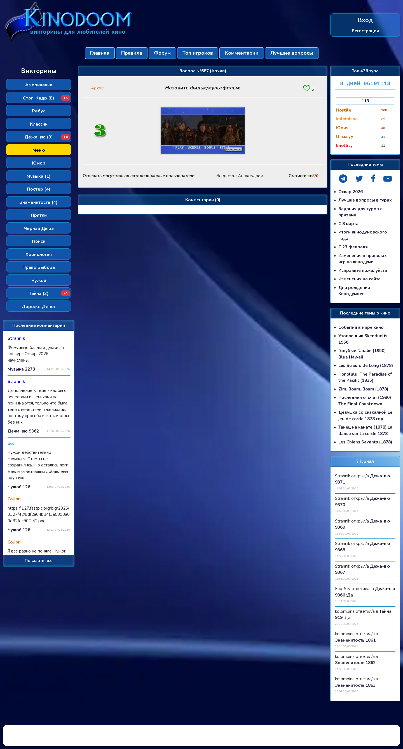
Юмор (38, 163)
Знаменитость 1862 (355, 662)
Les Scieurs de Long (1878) (365, 365)
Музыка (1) (39, 176)
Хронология (38, 254)
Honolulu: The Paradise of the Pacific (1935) (365, 377)
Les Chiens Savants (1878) (365, 442)
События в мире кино (361, 327)
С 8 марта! (349, 223)
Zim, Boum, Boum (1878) (363, 389)
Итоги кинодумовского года (362, 235)
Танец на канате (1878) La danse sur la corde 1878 (365, 430)
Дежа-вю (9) (47, 137)
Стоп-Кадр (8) (46, 98)
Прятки (39, 215)
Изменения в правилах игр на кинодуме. (362, 259)
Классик (39, 124)
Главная (99, 53)
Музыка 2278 (21, 369)
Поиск (38, 241)
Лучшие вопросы (291, 53)
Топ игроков (197, 53)
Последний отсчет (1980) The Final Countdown (364, 401)
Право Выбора (38, 267)
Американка (38, 85)
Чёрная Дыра (39, 228)
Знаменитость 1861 (355, 640)
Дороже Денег (39, 307)
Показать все (39, 560)
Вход (365, 20)
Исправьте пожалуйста (362, 270)
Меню (38, 150)
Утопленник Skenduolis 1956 (362, 339)
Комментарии (242, 53)
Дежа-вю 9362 (23, 431)
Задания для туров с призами (360, 212)
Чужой (38, 281)
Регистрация (365, 30)
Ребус (38, 111)
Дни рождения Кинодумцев (354, 291)
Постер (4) (38, 189)
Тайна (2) (49, 293)
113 (365, 101)
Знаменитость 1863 (355, 685)
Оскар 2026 (350, 192)
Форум (162, 53)
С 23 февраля (353, 247)
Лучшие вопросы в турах (365, 200)
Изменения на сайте (359, 279)
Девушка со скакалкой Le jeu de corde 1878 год (365, 416)
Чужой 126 (19, 487)
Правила (131, 53)
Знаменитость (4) (39, 202)
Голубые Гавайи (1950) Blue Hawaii (362, 354)
